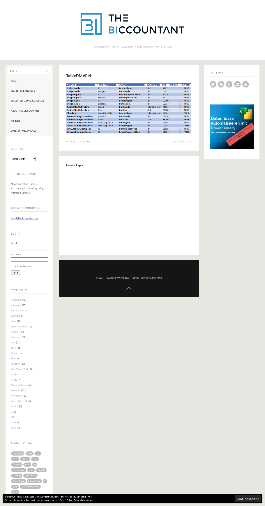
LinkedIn (237, 84)
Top (129, 288)
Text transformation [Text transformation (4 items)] (30, 486)
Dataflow (15, 332)
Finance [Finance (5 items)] (25, 459)
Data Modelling (19, 326)
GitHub (229, 84)
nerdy (14, 379)
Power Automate (20, 385)
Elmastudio (156, 277)
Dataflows (16, 337)
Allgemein (16, 305)
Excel (13, 347)
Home (14, 81)
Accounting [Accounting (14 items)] (18, 453)
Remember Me (23, 266)
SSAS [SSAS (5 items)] (15, 486)
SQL (13, 417)
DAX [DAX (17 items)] (38, 453)
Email (14, 243)
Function (15, 363)
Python (15, 406)
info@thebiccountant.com (24, 218)
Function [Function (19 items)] (17, 464)
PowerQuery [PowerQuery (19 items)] (18, 481)
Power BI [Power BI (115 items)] (17, 475)
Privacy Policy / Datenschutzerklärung (76, 500)
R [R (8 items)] (45, 481)
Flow (13, 358)
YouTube (221, 84)
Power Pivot (17, 395)
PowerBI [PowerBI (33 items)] (41, 470)
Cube (13, 321)
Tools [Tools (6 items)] (15, 492)
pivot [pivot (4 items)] (31, 470)
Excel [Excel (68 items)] (15, 459)
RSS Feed (245, 84)
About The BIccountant (25, 110)
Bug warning (17, 310)
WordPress (123, 277)
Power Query (18, 401)
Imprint (15, 120)
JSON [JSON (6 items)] (27, 464)
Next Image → (182, 141)
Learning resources (23, 91)
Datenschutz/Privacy (23, 130)
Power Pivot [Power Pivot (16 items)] (30, 475)
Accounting (17, 299)
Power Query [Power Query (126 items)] (34, 481)
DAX (13, 342)
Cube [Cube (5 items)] (29, 453)
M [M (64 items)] (35, 464)
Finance (15, 353)
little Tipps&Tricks (20, 369)
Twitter (213, 84)
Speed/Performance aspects (28, 100)
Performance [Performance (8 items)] (18, 470)
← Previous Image (78, 141)
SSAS (13, 422)
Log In (15, 272)
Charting (15, 315)
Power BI (15, 390)
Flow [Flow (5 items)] (35, 459)
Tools (13, 427)
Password (16, 254)
